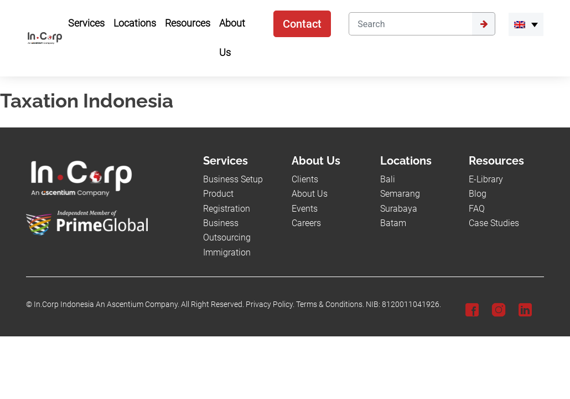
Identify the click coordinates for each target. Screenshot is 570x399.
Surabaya (398, 208)
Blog (477, 193)
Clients (305, 179)
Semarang (400, 193)
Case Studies (494, 223)
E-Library (486, 179)
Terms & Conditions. (330, 304)
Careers (306, 223)
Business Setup (233, 179)
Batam (393, 223)
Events (305, 208)
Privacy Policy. (270, 304)
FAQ (477, 208)
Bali (387, 179)
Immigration (227, 252)
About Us (310, 193)
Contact (302, 23)
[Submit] (483, 23)
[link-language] (526, 24)
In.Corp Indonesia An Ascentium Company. (106, 304)
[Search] (410, 23)
